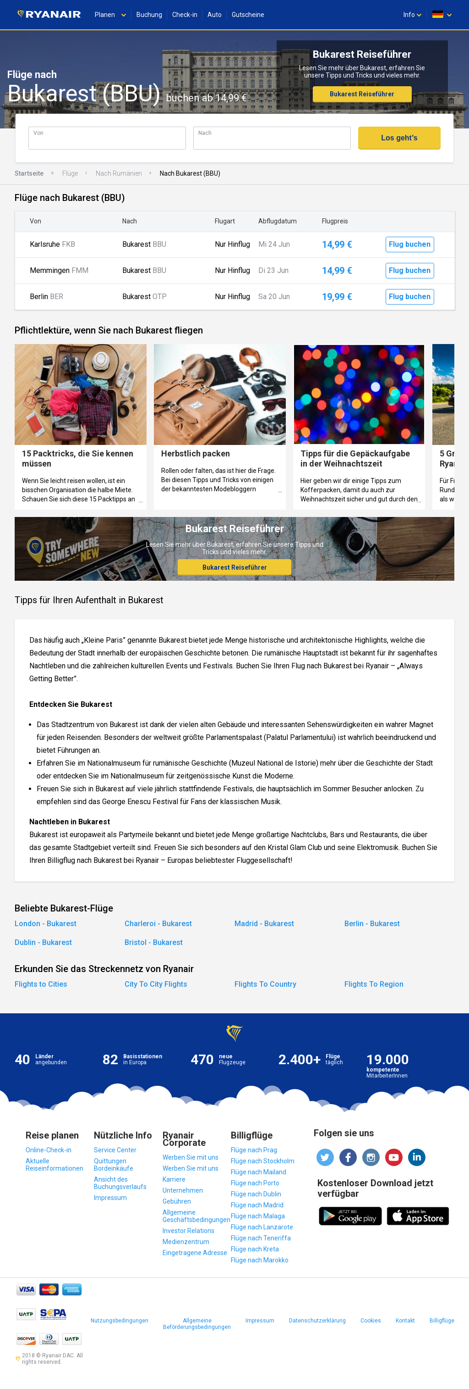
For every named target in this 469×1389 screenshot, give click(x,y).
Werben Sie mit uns (190, 1157)
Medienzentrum (186, 1241)
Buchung (149, 14)
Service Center (115, 1150)
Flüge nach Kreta (255, 1249)
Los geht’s (399, 138)
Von (38, 133)
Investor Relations (188, 1230)
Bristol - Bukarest (154, 942)
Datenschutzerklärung (317, 1320)
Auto (214, 14)
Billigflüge (442, 1320)
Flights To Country (265, 984)
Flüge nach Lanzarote (262, 1227)
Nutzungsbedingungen (119, 1320)
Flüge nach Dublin (256, 1194)
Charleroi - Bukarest (158, 923)
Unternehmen (183, 1190)
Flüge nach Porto (255, 1183)
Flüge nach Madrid (257, 1205)
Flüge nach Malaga (258, 1216)
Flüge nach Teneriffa (261, 1238)
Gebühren (177, 1201)
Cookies (370, 1320)
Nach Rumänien (119, 173)
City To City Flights (156, 984)
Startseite (29, 173)
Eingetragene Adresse (195, 1252)
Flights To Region (374, 984)
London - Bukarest (45, 923)
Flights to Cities (41, 984)
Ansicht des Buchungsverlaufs (120, 1183)
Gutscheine (248, 14)
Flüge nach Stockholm (262, 1161)
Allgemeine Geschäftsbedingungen (196, 1216)
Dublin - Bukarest (43, 942)
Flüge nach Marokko (260, 1260)
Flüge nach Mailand (258, 1172)
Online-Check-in (48, 1150)
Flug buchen (410, 244)
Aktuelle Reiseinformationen (54, 1164)
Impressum (110, 1197)
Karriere (174, 1179)
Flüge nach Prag (254, 1150)
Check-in (184, 14)
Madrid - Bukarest (264, 923)
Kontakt (405, 1320)
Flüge (70, 173)
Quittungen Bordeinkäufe (113, 1164)
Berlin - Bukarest (372, 923)
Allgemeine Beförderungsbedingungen (197, 1323)
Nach (205, 133)
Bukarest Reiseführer (362, 94)
